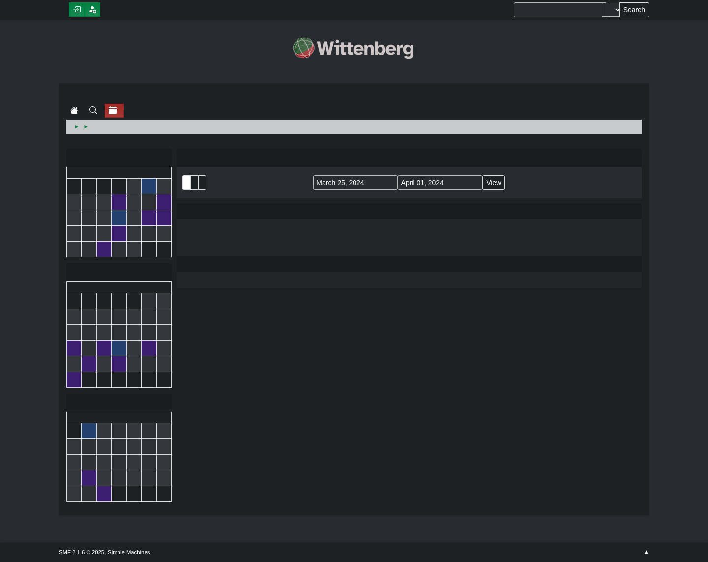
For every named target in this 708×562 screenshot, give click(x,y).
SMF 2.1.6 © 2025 (81, 552)
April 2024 (119, 404)
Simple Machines (129, 552)
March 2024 (119, 273)
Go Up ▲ (646, 552)
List (186, 182)
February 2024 (119, 159)
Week (202, 182)
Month (194, 182)
